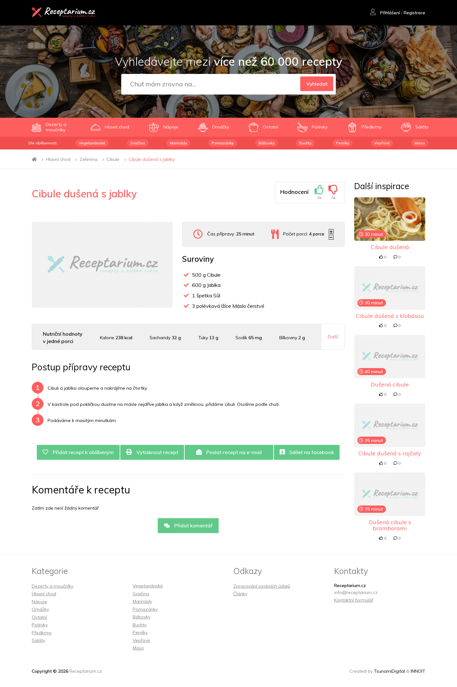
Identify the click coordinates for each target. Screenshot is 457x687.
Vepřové (382, 143)
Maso (419, 143)
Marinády (178, 143)
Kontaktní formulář (353, 600)
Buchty (305, 143)
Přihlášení (385, 13)
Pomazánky (223, 143)
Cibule (113, 159)
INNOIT (418, 671)
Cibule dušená (390, 247)
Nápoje (39, 601)
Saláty (38, 640)
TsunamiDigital (389, 671)
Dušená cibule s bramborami (390, 525)
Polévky (40, 625)
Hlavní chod (58, 159)
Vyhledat (316, 84)
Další (333, 337)
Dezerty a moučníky (52, 586)
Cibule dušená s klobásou (390, 316)
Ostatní (39, 617)
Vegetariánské (92, 143)
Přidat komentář (188, 526)
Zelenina (88, 159)
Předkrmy (42, 633)
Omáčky (40, 609)
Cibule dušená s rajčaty (389, 453)
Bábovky (267, 143)
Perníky (342, 143)
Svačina (137, 143)
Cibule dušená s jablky (152, 159)
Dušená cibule (390, 384)
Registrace (414, 13)
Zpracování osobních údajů (261, 586)
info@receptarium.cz (356, 592)
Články (240, 594)
